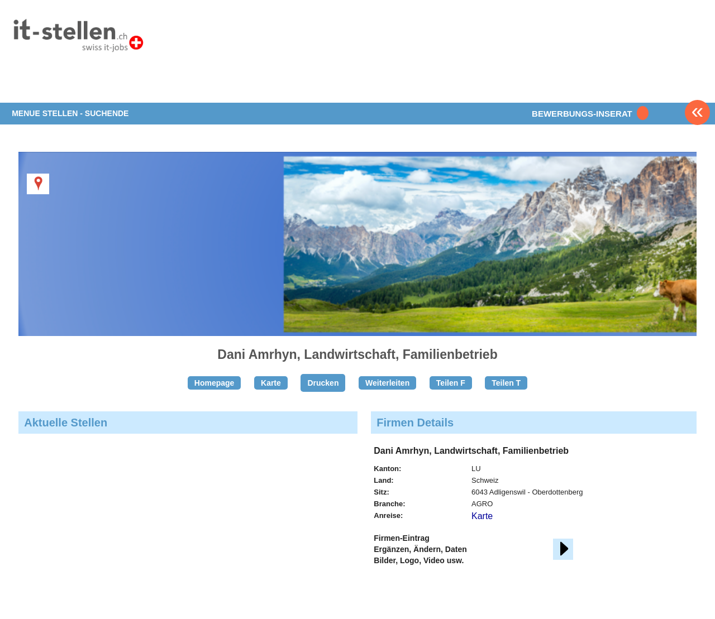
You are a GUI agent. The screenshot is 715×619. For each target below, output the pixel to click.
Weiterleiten (387, 382)
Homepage (214, 382)
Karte (271, 382)
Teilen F (450, 382)
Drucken (323, 382)
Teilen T (506, 382)
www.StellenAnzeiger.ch (78, 38)
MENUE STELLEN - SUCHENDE (70, 113)
